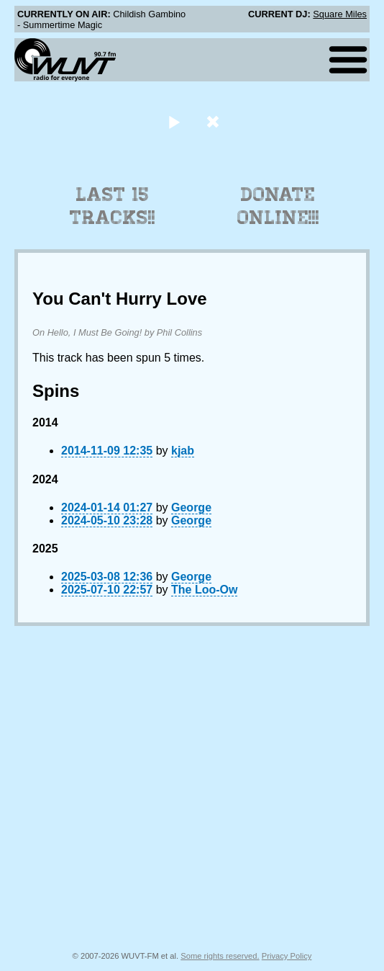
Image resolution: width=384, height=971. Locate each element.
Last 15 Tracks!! (112, 206)
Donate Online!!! (278, 206)
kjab (182, 450)
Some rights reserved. (219, 956)
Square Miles (340, 14)
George (191, 507)
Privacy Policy (287, 956)
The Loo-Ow (204, 589)
